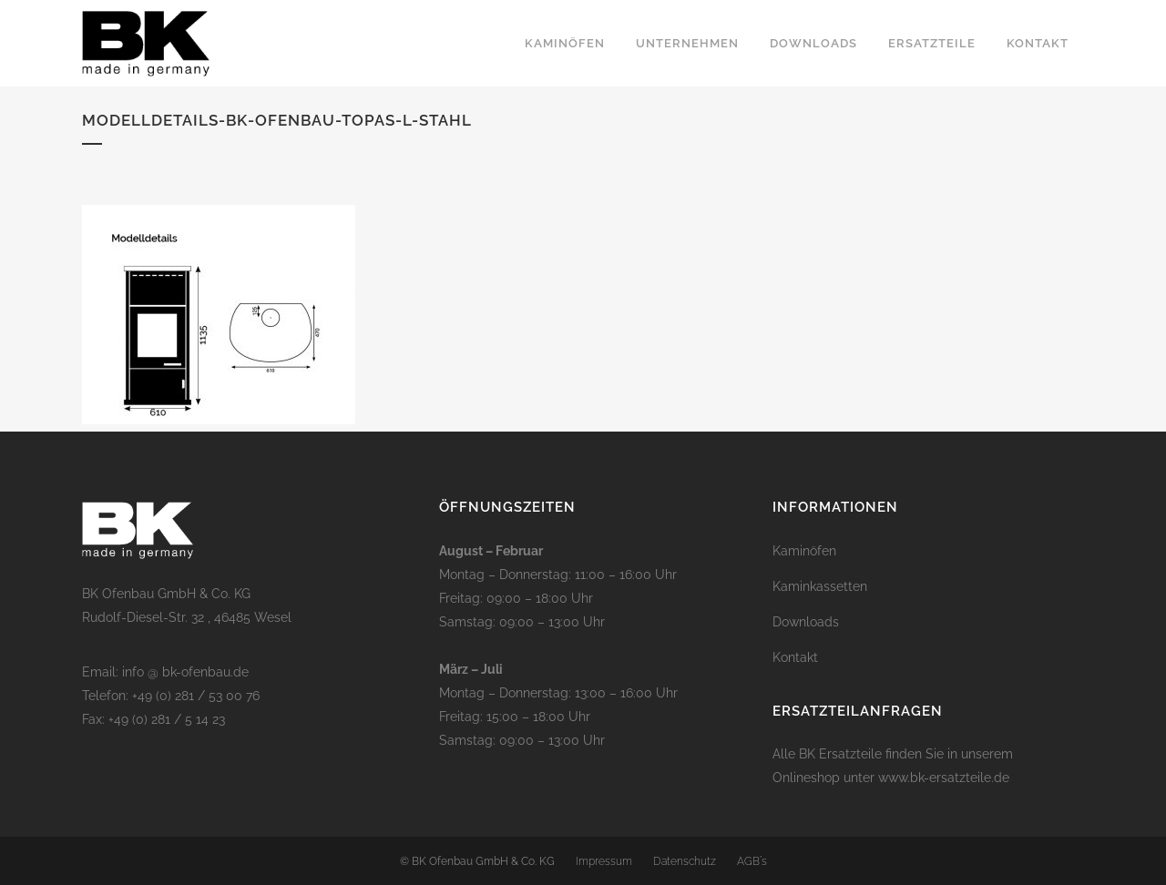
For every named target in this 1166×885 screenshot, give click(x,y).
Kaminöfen (804, 551)
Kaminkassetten (819, 586)
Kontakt (795, 657)
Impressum (604, 861)
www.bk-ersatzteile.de (943, 777)
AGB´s (752, 861)
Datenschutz (684, 861)
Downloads (805, 622)
